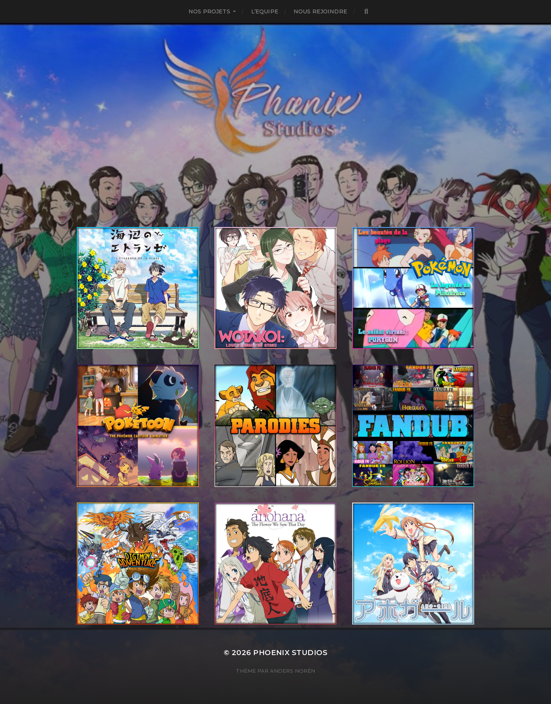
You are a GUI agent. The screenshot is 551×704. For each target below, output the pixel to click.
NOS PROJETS (209, 11)
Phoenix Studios (290, 652)
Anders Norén (292, 671)
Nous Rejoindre (320, 11)
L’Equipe (264, 11)
